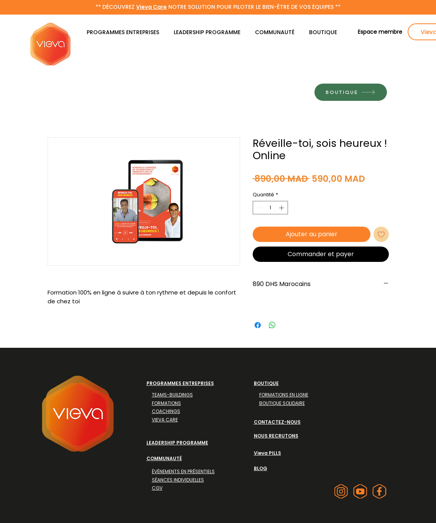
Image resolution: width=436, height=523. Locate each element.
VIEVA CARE (165, 419)
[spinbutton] (270, 207)
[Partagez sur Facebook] (257, 325)
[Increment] (282, 207)
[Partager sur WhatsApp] (272, 325)
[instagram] (341, 491)
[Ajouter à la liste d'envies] (381, 234)
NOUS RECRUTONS (276, 436)
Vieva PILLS (267, 453)
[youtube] (360, 491)
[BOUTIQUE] (350, 92)
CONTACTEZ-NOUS (277, 422)
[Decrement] (258, 207)
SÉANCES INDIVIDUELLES (178, 480)
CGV (157, 488)
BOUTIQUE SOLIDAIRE (282, 403)
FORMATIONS (166, 403)
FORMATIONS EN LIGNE (283, 394)
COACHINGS (166, 411)
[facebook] (379, 491)
